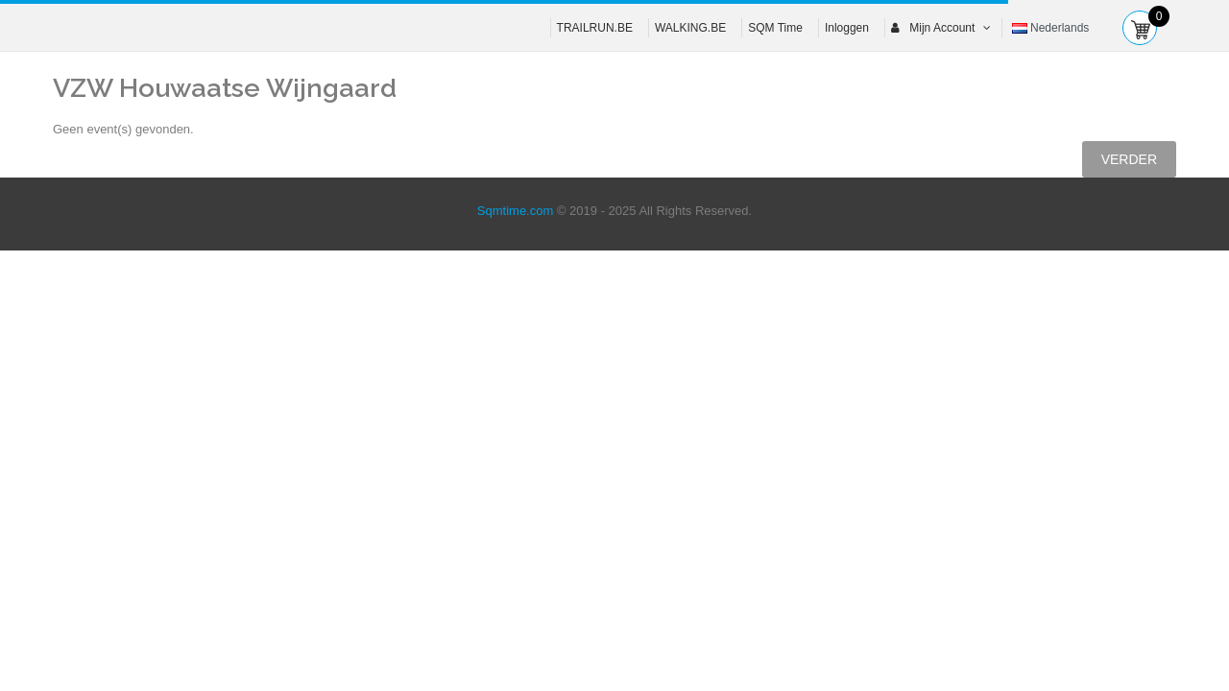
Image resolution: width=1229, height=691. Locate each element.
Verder (1129, 159)
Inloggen (847, 28)
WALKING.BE (690, 28)
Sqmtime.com (515, 210)
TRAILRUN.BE (595, 28)
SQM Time (775, 28)
